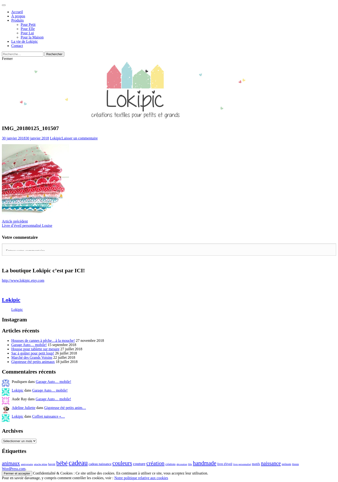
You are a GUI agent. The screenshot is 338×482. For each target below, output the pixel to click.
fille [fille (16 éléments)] (190, 464)
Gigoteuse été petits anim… (65, 408)
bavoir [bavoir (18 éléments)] (51, 464)
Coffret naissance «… (48, 416)
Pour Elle (28, 29)
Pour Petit (28, 25)
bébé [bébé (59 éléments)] (62, 463)
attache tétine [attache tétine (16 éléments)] (40, 464)
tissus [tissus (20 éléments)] (295, 464)
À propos (18, 16)
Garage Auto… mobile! (29, 345)
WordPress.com (13, 469)
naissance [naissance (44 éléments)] (271, 463)
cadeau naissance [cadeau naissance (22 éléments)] (100, 464)
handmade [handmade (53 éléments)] (204, 463)
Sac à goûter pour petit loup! (32, 353)
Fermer (7, 59)
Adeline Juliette (23, 408)
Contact (17, 46)
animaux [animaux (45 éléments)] (11, 463)
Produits (17, 20)
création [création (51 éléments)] (155, 463)
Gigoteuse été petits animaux (33, 362)
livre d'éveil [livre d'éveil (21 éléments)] (224, 464)
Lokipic (56, 138)
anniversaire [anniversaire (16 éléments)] (27, 464)
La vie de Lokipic (24, 41)
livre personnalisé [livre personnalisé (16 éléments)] (242, 464)
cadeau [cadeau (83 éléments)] (78, 463)
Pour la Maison (32, 37)
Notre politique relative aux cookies (141, 478)
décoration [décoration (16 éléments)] (182, 464)
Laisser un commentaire (80, 138)
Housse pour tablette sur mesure (35, 349)
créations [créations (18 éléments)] (170, 464)
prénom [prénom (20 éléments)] (286, 464)
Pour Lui (27, 33)
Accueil (17, 12)
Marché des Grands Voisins (31, 357)
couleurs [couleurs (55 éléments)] (122, 463)
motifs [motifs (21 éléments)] (256, 464)
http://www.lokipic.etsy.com (23, 280)
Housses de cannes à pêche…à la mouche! (43, 341)
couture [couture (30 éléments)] (139, 463)
